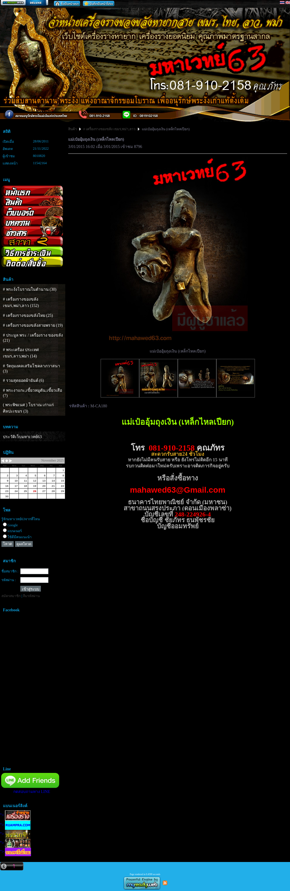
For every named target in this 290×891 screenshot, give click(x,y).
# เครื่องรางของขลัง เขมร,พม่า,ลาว (109, 129)
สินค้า (73, 129)
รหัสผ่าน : (8, 580)
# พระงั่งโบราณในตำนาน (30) (29, 289)
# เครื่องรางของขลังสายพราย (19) (33, 325)
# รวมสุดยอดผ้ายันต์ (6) (23, 380)
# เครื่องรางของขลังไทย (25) (28, 315)
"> (15, 815)
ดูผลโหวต (24, 544)
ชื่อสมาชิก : (9, 571)
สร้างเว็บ (24, 3)
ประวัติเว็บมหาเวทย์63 (22, 437)
